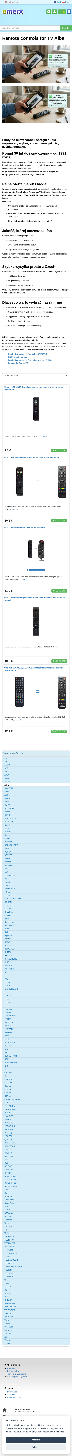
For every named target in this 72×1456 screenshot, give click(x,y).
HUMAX (7, 952)
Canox (7, 835)
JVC (26, 363)
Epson (7, 878)
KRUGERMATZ (11, 989)
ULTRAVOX (9, 1293)
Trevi (6, 1283)
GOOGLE (8, 905)
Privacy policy (13, 1371)
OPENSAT (8, 1079)
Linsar (7, 999)
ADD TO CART (59, 450)
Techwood (8, 1250)
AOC (6, 795)
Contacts (11, 1368)
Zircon (7, 1343)
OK (5, 1069)
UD (5, 1290)
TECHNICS (9, 1236)
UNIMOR (8, 1300)
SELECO (8, 1166)
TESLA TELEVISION (13, 1266)
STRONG (8, 1213)
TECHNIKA (9, 1240)
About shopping (14, 1397)
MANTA (7, 1019)
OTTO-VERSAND (12, 1099)
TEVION (8, 1270)
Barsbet (7, 802)
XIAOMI (7, 1333)
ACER (7, 765)
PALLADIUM (9, 1106)
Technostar (9, 1246)
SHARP (7, 1173)
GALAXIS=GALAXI (12, 899)
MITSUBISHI (9, 1042)
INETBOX (8, 965)
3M (5, 758)
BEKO (7, 805)
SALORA (8, 1153)
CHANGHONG (10, 959)
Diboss (7, 858)
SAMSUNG (9, 1156)
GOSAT (7, 909)
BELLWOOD (9, 808)
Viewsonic (8, 1317)
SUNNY (7, 1216)
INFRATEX (9, 969)
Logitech (8, 1009)
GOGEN (8, 902)
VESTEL (8, 1313)
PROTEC (8, 1136)
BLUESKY (8, 822)
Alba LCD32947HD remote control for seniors (24, 527)
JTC (6, 976)
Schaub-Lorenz (10, 1176)
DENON (7, 852)
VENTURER (9, 1310)
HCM (6, 929)
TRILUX (7, 1287)
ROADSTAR (9, 1146)
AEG (6, 771)
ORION (7, 1092)
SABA (7, 1149)
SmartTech (9, 1203)
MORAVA (8, 1046)
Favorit (7, 882)
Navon (7, 1049)
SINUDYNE (9, 1190)
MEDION (8, 1032)
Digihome (8, 862)
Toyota (7, 1280)
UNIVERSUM (10, 1307)
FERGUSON (9, 888)
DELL (6, 848)
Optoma (7, 1086)
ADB (6, 768)
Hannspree (9, 922)
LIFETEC (8, 996)
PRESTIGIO (9, 1126)
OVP (6, 1103)
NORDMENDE (10, 1062)
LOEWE (7, 1002)
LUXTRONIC (10, 1016)
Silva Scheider (10, 1183)
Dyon (6, 868)
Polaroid (8, 1119)
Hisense (7, 939)
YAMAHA (8, 1340)
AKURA (7, 781)
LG (5, 992)
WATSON (8, 1327)
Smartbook (9, 1200)
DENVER (8, 855)
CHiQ (6, 962)
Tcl (5, 1230)
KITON (7, 985)
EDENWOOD (10, 875)
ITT (5, 972)
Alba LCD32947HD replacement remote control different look (31, 457)
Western (8, 1330)
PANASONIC (10, 1109)
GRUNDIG (8, 915)
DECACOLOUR (11, 845)
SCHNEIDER (10, 1180)
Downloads (12, 1392)
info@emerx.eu (11, 2)
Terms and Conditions (16, 1374)
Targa (6, 1223)
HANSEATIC (9, 925)
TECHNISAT (9, 1243)
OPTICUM (8, 1083)
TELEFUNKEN (10, 1253)
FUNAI (7, 895)
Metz (6, 1036)
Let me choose (57, 1432)
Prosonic (8, 1133)
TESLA (7, 1257)
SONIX (7, 1206)
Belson (7, 812)
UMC (6, 1297)
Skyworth (8, 1196)
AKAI (6, 778)
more (44, 436)
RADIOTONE (10, 1143)
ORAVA (7, 1089)
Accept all (36, 1440)
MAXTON (8, 1029)
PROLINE (8, 1129)
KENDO (7, 982)
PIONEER (8, 1116)
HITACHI (8, 942)
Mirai (6, 1039)
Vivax (6, 1320)
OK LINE (8, 1072)
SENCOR (8, 1169)
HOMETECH (9, 949)
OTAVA (7, 1096)
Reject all (36, 1447)
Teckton (7, 1233)
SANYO (7, 1159)
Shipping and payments (17, 1376)
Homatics (8, 945)
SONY (7, 1210)
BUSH (7, 832)
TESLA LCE (9, 1263)
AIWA (6, 775)
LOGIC (7, 1006)
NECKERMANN (11, 1056)
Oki (5, 1076)
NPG (6, 1066)
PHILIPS (8, 1113)
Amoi (6, 791)
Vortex (7, 1323)
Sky (6, 1193)
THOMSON (9, 1273)
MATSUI (8, 1026)
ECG (6, 872)
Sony (21, 363)
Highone (8, 935)
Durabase (8, 865)
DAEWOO (8, 842)
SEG (6, 1163)
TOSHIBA (8, 1277)
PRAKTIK (8, 1123)
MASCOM (8, 1022)
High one (8, 932)
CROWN (8, 838)
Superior (8, 1220)
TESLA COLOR (11, 1260)
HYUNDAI (8, 955)
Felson (7, 885)
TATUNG (8, 1226)
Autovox (7, 798)
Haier (6, 919)
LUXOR (7, 1012)
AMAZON (8, 788)
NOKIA (7, 1059)
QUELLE (8, 1139)
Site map (11, 1394)
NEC (6, 1052)
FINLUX (7, 892)
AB (5, 761)
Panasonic (13, 363)
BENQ (7, 815)
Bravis (7, 828)
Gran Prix (8, 912)
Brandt (7, 825)
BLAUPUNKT (10, 818)
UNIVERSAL (9, 1303)
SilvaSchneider (10, 1186)
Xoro (6, 1337)
